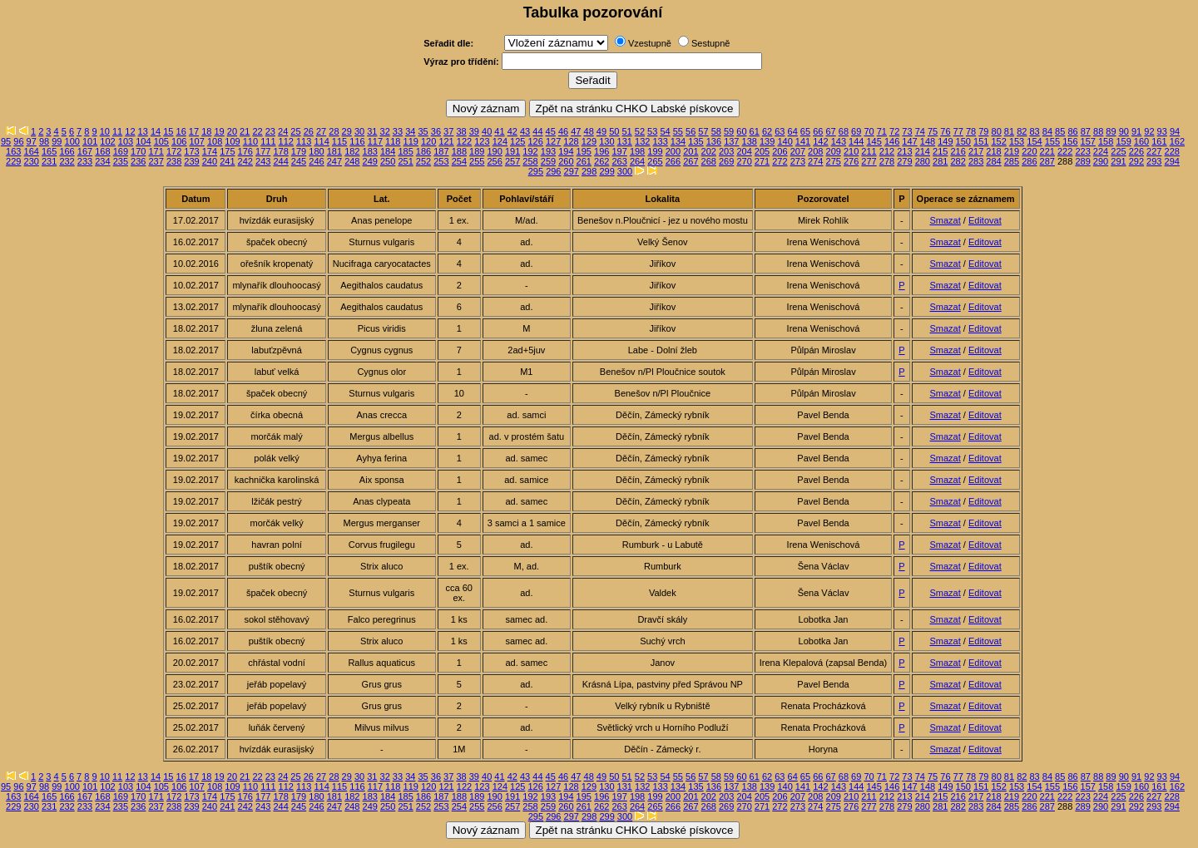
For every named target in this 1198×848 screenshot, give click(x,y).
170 (138, 151)
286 (1029, 161)
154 (1034, 141)
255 (476, 161)
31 (372, 131)
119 (410, 141)
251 (405, 161)
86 (1072, 131)
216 (957, 151)
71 (882, 131)
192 (529, 151)
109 (232, 141)
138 (749, 141)
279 (904, 161)
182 (351, 151)
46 (563, 131)
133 (659, 141)
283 (975, 161)
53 (652, 131)
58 (716, 131)
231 (49, 161)
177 (262, 151)
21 (245, 131)
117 (375, 141)
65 (805, 131)
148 (927, 141)
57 (703, 131)
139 (767, 141)
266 (673, 161)
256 (495, 161)
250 (387, 161)
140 (784, 141)
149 (945, 141)
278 (886, 161)
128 (570, 141)
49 (601, 131)
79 (983, 131)
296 (553, 171)
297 (571, 171)
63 (780, 131)
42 (512, 131)
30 (359, 131)
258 (529, 161)
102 (107, 141)
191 (512, 151)
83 (1034, 131)
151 (980, 141)
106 (178, 141)
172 (173, 151)
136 (713, 141)
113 (303, 141)
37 (448, 131)
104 (143, 141)
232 (66, 161)
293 (1153, 161)
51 (626, 131)
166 (66, 151)
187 (440, 151)
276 (851, 161)
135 (695, 141)
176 (245, 151)
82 (1022, 131)
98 (44, 141)
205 (762, 151)
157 (1088, 141)
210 (851, 151)
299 (606, 171)
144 (856, 141)
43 (525, 131)
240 (209, 161)
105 (161, 141)
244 (280, 161)
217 (975, 151)
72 (894, 131)
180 (316, 151)
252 (423, 161)
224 (1100, 151)
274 (815, 161)
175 (227, 151)
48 (589, 131)
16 (181, 131)
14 (156, 131)
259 (548, 161)
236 (138, 161)
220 (1029, 151)
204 (743, 151)
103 (125, 141)
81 (1009, 131)
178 (280, 151)
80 (997, 131)
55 (678, 131)
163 (13, 151)
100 (72, 141)
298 (589, 171)
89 (1111, 131)
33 (398, 131)
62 (767, 131)
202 (708, 151)
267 (690, 161)
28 (334, 131)
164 (31, 151)
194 (565, 151)
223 (1082, 151)
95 (6, 141)
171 (155, 151)
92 (1149, 131)
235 (120, 161)
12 (130, 131)
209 (833, 151)
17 (194, 131)
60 (741, 131)
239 (191, 161)
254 (459, 161)
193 (548, 151)
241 (227, 161)
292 (1136, 161)
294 (1172, 161)
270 (743, 161)
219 (1011, 151)
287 (1047, 161)
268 (708, 161)
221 (1047, 151)
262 (601, 161)
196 (601, 151)
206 (779, 151)
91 (1136, 131)
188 (459, 151)
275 (833, 161)
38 (461, 131)
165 (49, 151)
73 (907, 131)
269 (726, 161)
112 (286, 141)
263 (618, 161)
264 (637, 161)
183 (370, 151)
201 (690, 151)
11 (117, 131)
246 (316, 161)
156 (1069, 141)
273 (797, 161)
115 (339, 141)
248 (351, 161)
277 (868, 161)
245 (298, 161)
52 (640, 131)
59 (729, 131)
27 (321, 131)
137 (731, 141)
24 (283, 131)
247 (334, 161)
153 (1016, 141)
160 (1141, 141)
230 (31, 161)
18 (206, 131)
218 (993, 151)
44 (537, 131)
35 (423, 131)
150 (963, 141)
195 (584, 151)
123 (481, 141)
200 (673, 151)
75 (933, 131)
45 (551, 131)
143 (838, 141)
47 (576, 131)
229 (13, 161)
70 (869, 131)
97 (32, 141)
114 (321, 141)
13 (143, 131)
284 (993, 161)
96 (18, 141)
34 (410, 131)
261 (584, 161)
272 (779, 161)
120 (428, 141)
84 (1047, 131)
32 (385, 131)
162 (1177, 141)
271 (762, 161)
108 (214, 141)
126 (534, 141)
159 (1123, 141)
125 (517, 141)
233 (84, 161)
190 (495, 151)
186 (423, 151)
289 (1082, 161)
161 (1158, 141)
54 (665, 131)
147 (909, 141)
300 (624, 171)
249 (370, 161)
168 (102, 151)
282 (957, 161)
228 (1172, 151)
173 (191, 151)
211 (868, 151)
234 (102, 161)
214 (922, 151)
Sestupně (710, 43)
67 (830, 131)
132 (642, 141)
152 (998, 141)
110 (250, 141)
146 (891, 141)
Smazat (944, 220)
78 (971, 131)
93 (1162, 131)
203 (726, 151)
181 (334, 151)
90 (1124, 131)
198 (637, 151)
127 (553, 141)
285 (1011, 161)
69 (856, 131)
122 (464, 141)
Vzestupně (649, 43)
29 (347, 131)
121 (445, 141)
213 (904, 151)
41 (499, 131)
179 (298, 151)
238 (173, 161)
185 (405, 151)
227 (1153, 151)
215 (940, 151)
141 (802, 141)
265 (654, 161)
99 (57, 141)
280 (922, 161)
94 (1175, 131)
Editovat (985, 220)
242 (245, 161)
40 (487, 131)
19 (219, 131)
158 (1105, 141)
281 (940, 161)
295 (535, 171)
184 (387, 151)
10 (105, 131)
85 (1060, 131)
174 (209, 151)
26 (309, 131)
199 (654, 151)
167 (84, 151)
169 (120, 151)
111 (267, 141)
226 (1136, 151)
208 (815, 151)
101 (89, 141)
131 (624, 141)
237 (155, 161)
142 (820, 141)
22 (257, 131)
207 (797, 151)
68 (844, 131)
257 (512, 161)
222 (1064, 151)
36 (436, 131)
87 (1086, 131)
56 (691, 131)
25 (295, 131)
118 (392, 141)
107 (196, 141)
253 (440, 161)
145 (874, 141)
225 (1118, 151)
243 (262, 161)
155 (1052, 141)
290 (1100, 161)
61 (755, 131)
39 (474, 131)
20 (232, 131)
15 (168, 131)
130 (606, 141)
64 (793, 131)
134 (678, 141)
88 (1098, 131)
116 (356, 141)
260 (565, 161)
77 (958, 131)
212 (886, 151)
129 (589, 141)
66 (818, 131)
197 (618, 151)
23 (270, 131)
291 (1118, 161)
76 (945, 131)
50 (614, 131)
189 (476, 151)
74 (920, 131)
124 (500, 141)
